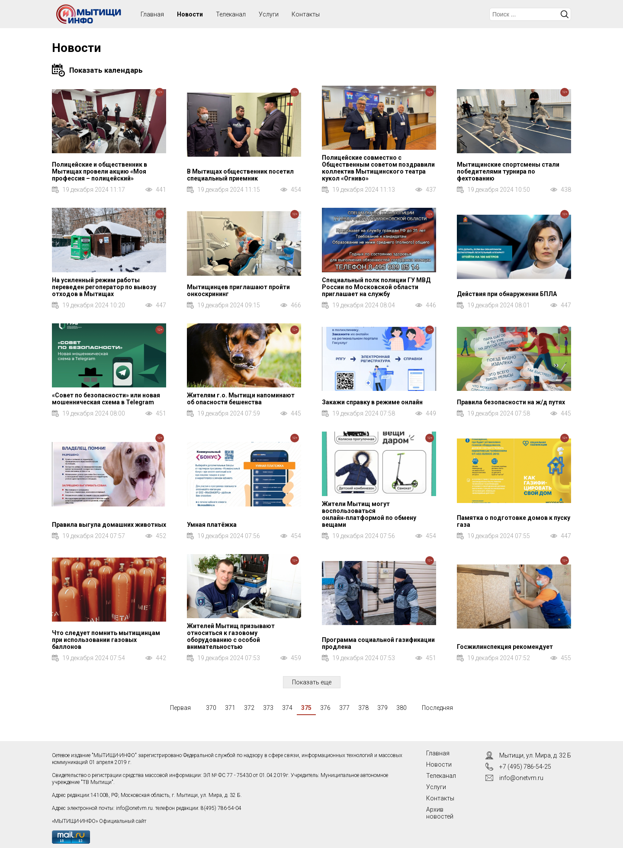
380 (401, 707)
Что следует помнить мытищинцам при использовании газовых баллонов (106, 639)
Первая (180, 707)
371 (230, 707)
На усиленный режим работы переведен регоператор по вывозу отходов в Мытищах (104, 287)
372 (249, 707)
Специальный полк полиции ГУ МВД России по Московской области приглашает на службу (376, 287)
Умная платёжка (212, 524)
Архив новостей (439, 813)
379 (382, 707)
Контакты (306, 14)
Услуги (269, 14)
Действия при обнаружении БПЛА (507, 293)
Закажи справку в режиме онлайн (372, 402)
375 (306, 707)
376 (325, 707)
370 (211, 707)
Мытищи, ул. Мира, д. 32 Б (535, 755)
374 (287, 707)
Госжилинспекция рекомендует (505, 646)
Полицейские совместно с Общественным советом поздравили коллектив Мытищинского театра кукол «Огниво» (378, 168)
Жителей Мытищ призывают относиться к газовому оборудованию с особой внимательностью (231, 636)
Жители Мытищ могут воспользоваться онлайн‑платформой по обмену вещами (369, 514)
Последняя (437, 707)
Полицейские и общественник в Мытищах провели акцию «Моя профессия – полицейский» (99, 171)
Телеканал (231, 14)
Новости (190, 14)
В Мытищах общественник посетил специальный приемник (240, 175)
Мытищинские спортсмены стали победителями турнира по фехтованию (508, 171)
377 (344, 707)
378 (363, 707)
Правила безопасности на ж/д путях (511, 402)
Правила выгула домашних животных (109, 524)
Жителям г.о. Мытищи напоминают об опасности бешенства (241, 399)
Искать (564, 14)
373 (268, 707)
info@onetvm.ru (134, 808)
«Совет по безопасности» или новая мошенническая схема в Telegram (106, 399)
